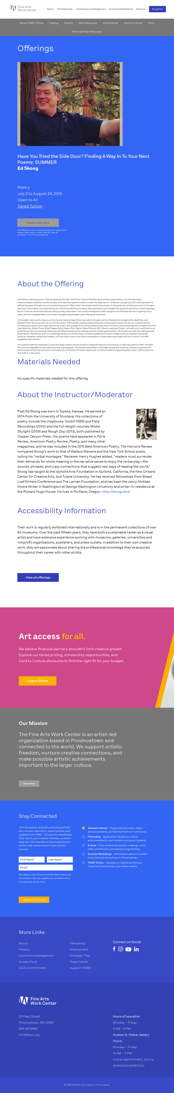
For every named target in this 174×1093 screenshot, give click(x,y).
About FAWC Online (31, 23)
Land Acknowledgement (36, 955)
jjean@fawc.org (24, 235)
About (23, 943)
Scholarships (110, 23)
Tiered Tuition (29, 206)
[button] (37, 681)
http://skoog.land (116, 492)
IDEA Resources (88, 23)
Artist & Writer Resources (87, 31)
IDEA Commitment (32, 968)
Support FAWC (80, 968)
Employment (79, 949)
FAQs (151, 23)
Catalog (54, 23)
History (24, 949)
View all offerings (38, 577)
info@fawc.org (29, 1035)
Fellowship (77, 943)
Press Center (79, 962)
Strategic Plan (80, 955)
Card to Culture (133, 23)
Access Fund (28, 962)
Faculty (68, 23)
